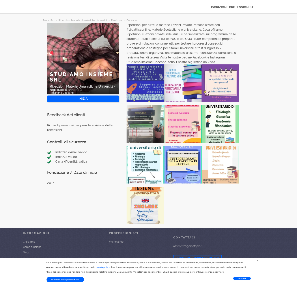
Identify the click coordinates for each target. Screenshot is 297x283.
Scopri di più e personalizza (65, 279)
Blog (25, 252)
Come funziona (32, 247)
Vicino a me (116, 241)
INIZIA (83, 98)
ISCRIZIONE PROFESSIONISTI (232, 7)
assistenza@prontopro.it (187, 246)
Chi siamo (29, 241)
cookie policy (103, 267)
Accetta (242, 278)
